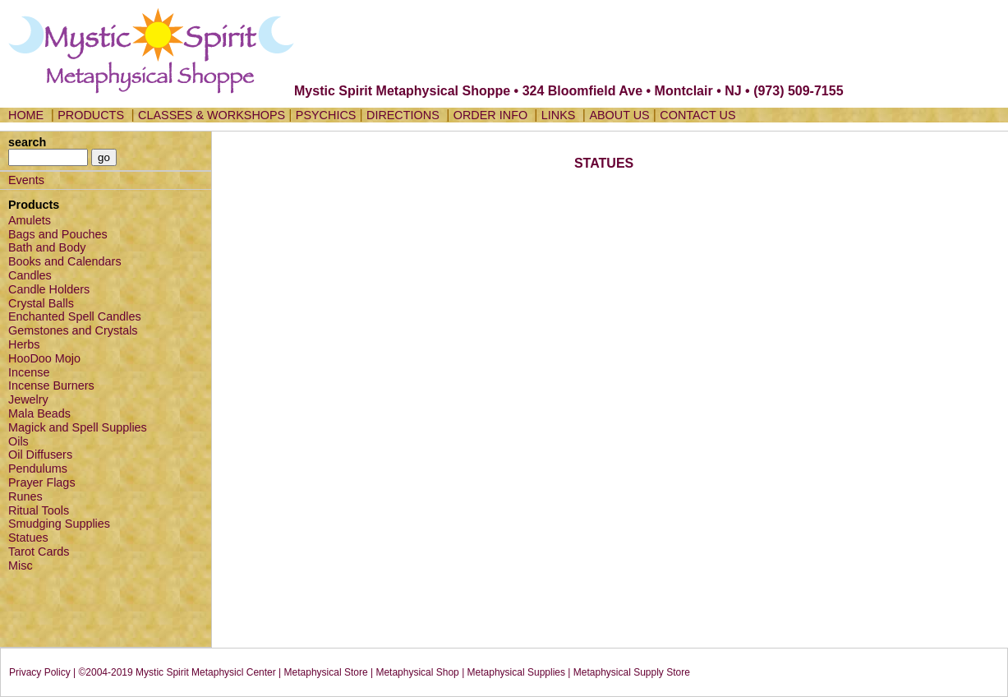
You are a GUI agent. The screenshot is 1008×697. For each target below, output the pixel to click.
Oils (18, 441)
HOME (26, 115)
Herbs (23, 344)
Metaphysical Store (326, 672)
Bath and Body (46, 247)
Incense (28, 372)
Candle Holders (49, 289)
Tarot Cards (38, 551)
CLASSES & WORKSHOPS (211, 115)
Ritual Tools (38, 510)
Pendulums (37, 468)
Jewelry (28, 399)
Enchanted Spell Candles (74, 316)
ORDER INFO (492, 115)
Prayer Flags (42, 482)
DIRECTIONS (403, 115)
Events (26, 180)
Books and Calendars (65, 261)
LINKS (558, 115)
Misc (20, 565)
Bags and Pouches (58, 234)
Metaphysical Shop (416, 672)
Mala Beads (39, 413)
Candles (30, 275)
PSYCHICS (326, 115)
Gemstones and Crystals (73, 330)
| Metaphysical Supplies (513, 672)
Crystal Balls (41, 303)
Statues (28, 537)
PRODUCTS (91, 115)
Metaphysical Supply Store (631, 672)
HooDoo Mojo (44, 358)
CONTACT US (697, 115)
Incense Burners (51, 385)
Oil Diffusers (40, 454)
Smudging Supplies (59, 523)
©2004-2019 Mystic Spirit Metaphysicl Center (176, 672)
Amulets (29, 220)
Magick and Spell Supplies (77, 427)
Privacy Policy (40, 672)
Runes (25, 496)
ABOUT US (619, 115)
